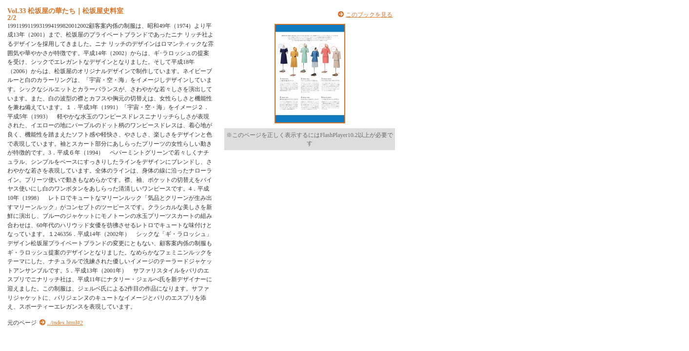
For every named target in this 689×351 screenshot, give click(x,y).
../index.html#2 (65, 322)
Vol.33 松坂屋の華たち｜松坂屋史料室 (65, 11)
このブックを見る (369, 14)
